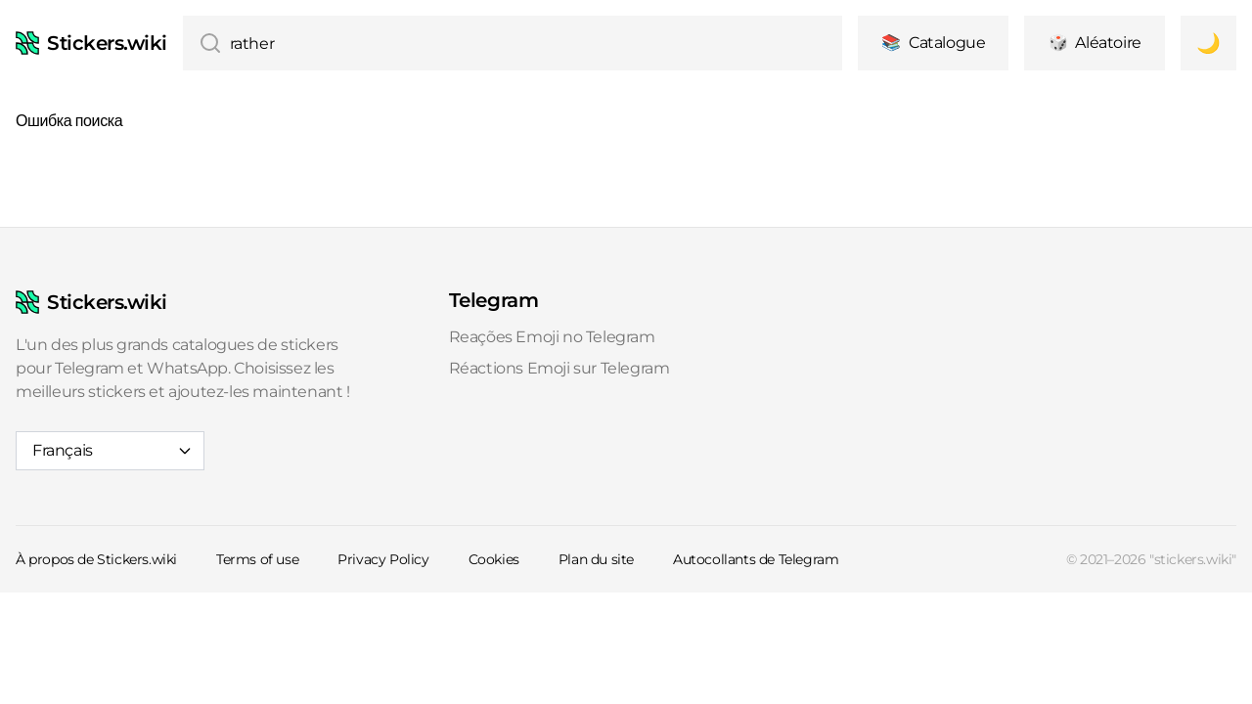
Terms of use (257, 559)
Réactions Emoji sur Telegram (559, 368)
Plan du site (596, 559)
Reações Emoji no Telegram (552, 337)
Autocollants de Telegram (755, 559)
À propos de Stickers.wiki (96, 559)
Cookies (494, 559)
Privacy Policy (382, 559)
